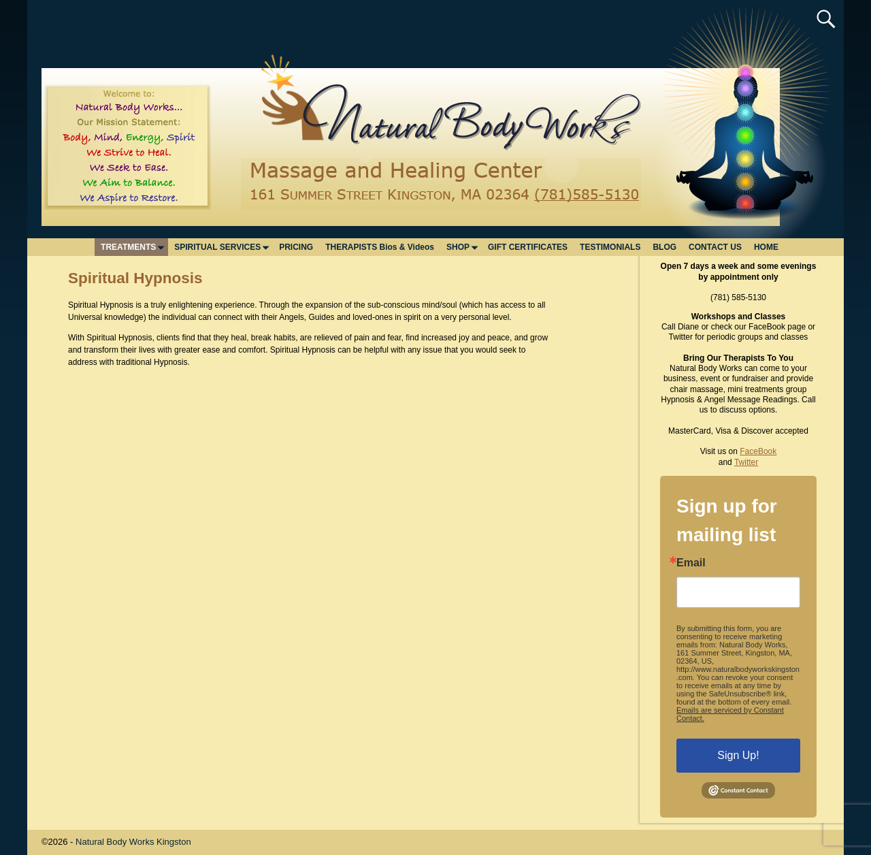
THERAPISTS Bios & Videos (379, 247)
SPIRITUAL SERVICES (223, 247)
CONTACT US (715, 247)
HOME (766, 247)
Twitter (746, 462)
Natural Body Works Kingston (133, 842)
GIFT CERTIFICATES (528, 247)
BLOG (664, 247)
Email (691, 563)
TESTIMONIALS (610, 247)
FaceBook (758, 451)
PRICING (296, 247)
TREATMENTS (134, 247)
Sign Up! (738, 755)
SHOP (464, 247)
